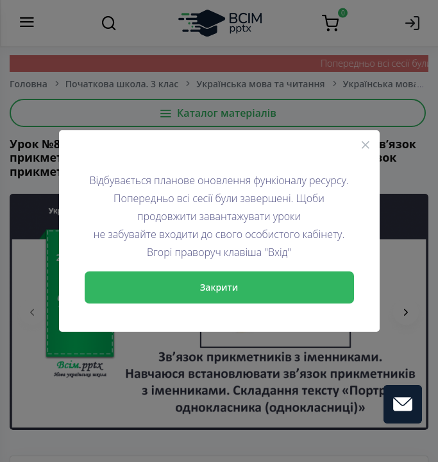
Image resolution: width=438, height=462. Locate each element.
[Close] (365, 144)
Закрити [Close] (219, 287)
